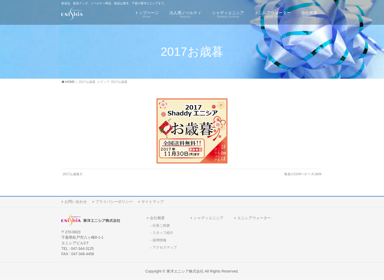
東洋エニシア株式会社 (185, 271)
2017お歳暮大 (73, 174)
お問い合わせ (76, 201)
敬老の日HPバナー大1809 (302, 174)
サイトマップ (152, 201)
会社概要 (157, 218)
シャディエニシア (208, 218)
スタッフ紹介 (163, 233)
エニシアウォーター (254, 218)
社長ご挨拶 (161, 225)
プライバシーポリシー (114, 201)
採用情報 (159, 240)
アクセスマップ (165, 247)
